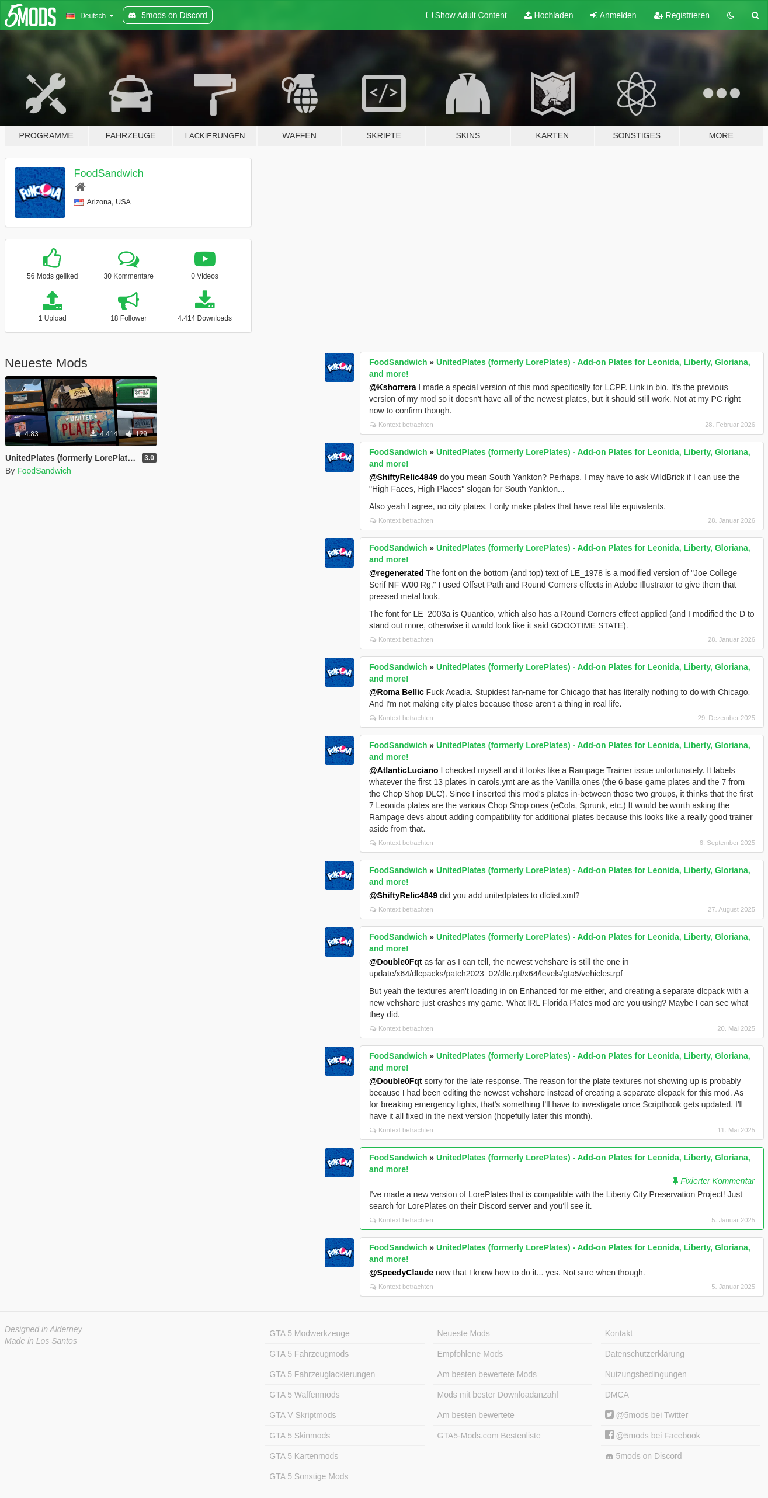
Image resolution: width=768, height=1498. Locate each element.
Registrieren (682, 15)
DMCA (617, 1394)
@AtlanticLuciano (404, 770)
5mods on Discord (643, 1456)
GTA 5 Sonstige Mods (308, 1476)
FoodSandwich (109, 173)
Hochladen (549, 15)
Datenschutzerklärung (644, 1353)
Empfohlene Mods (470, 1353)
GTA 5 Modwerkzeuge (309, 1333)
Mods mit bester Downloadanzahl (497, 1394)
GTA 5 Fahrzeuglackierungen (322, 1374)
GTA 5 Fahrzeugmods (309, 1353)
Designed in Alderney (43, 1329)
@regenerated (396, 573)
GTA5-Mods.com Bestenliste (489, 1435)
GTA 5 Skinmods (299, 1435)
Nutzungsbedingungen (646, 1374)
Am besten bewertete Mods (487, 1374)
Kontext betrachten (401, 424)
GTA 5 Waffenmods (304, 1394)
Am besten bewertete (476, 1415)
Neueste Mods (463, 1333)
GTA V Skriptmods (302, 1415)
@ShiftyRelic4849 (403, 477)
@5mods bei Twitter (647, 1415)
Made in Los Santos (41, 1341)
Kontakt (619, 1333)
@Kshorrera (392, 387)
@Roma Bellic (396, 692)
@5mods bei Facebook (652, 1435)
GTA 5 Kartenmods (303, 1456)
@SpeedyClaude (401, 1272)
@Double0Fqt (395, 962)
